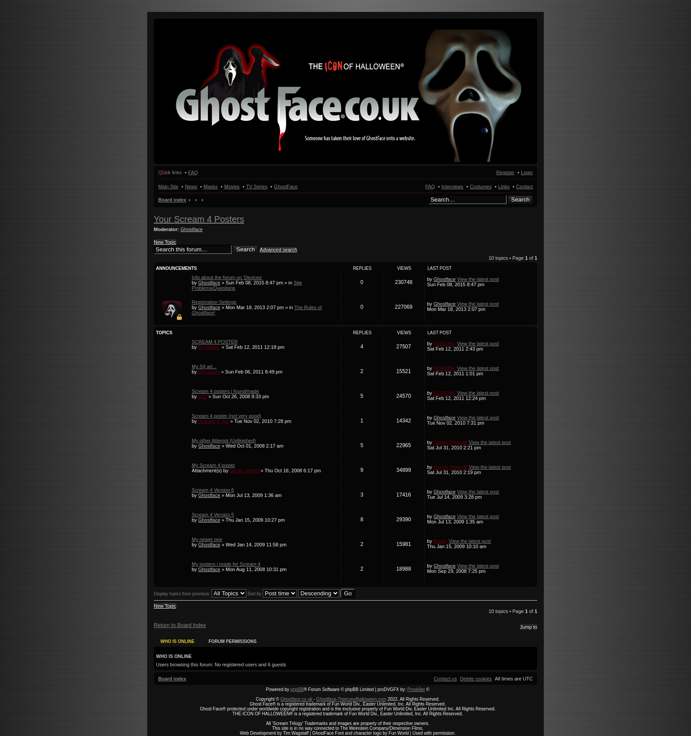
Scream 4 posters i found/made (225, 391)
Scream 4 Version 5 (213, 514)
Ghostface (192, 229)
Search (520, 199)
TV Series (256, 186)
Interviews (453, 186)
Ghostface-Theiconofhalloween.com (351, 699)
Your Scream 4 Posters (199, 219)
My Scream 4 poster (213, 465)
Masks (211, 186)
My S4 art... (204, 366)
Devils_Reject (244, 470)
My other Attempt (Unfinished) (224, 440)
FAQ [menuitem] (193, 172)
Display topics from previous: (200, 593)
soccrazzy (209, 371)
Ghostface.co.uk (296, 699)
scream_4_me (213, 421)
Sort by (272, 593)
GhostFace (286, 186)
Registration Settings (214, 302)
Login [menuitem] (527, 172)
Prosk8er (416, 689)
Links (504, 186)
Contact (524, 186)
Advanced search (278, 249)
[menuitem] (476, 678)
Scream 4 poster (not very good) (226, 415)
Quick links (170, 172)
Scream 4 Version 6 (213, 490)
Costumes (481, 186)
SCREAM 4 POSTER (215, 341)
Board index (172, 199)
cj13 (202, 396)
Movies (232, 186)
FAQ (430, 186)
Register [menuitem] (505, 172)
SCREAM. (209, 347)
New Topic (165, 242)
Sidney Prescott (451, 442)
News (191, 186)
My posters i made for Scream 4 (226, 564)
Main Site (168, 186)
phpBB (297, 689)
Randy (441, 541)
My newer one (207, 539)
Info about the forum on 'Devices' (227, 277)
